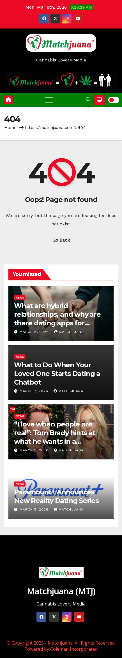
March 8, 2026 (35, 332)
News (20, 297)
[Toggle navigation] (49, 99)
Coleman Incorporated (74, 649)
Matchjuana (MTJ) (61, 591)
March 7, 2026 (35, 391)
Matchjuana (69, 332)
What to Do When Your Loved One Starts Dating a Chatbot (57, 373)
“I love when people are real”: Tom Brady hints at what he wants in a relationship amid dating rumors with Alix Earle (54, 441)
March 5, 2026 (35, 450)
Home (10, 127)
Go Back (61, 240)
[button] (88, 99)
